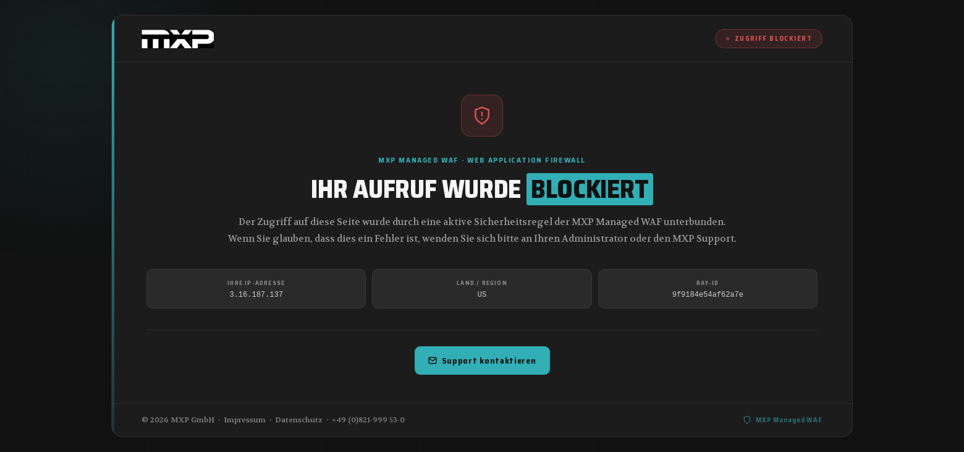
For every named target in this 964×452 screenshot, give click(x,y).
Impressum (245, 420)
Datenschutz (299, 420)
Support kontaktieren (482, 360)
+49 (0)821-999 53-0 (368, 420)
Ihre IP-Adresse (256, 283)
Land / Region (482, 283)
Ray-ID (707, 283)
